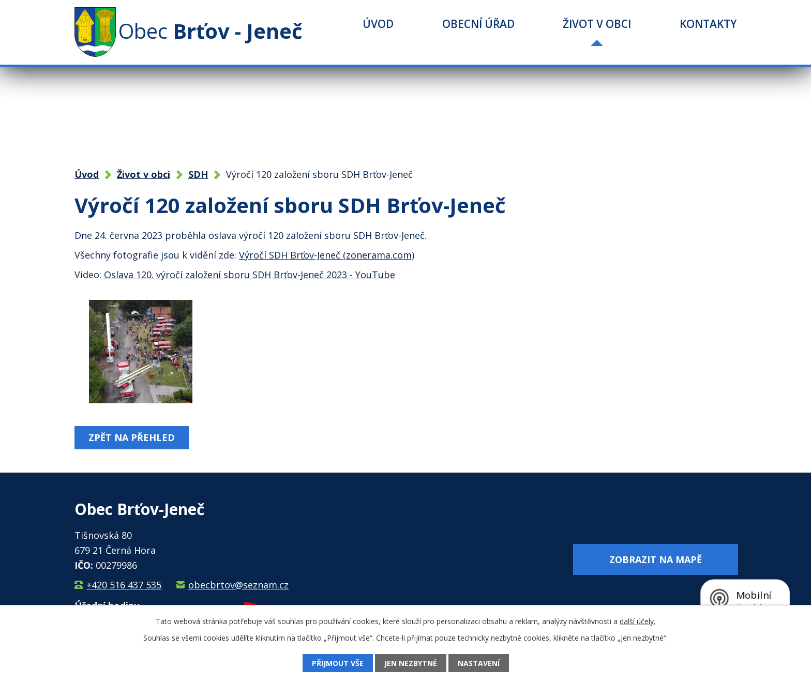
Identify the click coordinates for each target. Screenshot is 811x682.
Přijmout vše (338, 663)
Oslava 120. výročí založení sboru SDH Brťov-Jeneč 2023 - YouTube (249, 274)
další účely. (637, 621)
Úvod (378, 24)
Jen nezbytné (410, 663)
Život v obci (597, 24)
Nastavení (479, 663)
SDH (198, 174)
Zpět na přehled (131, 437)
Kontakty (708, 24)
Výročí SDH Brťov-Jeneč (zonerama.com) (326, 255)
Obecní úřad (478, 24)
